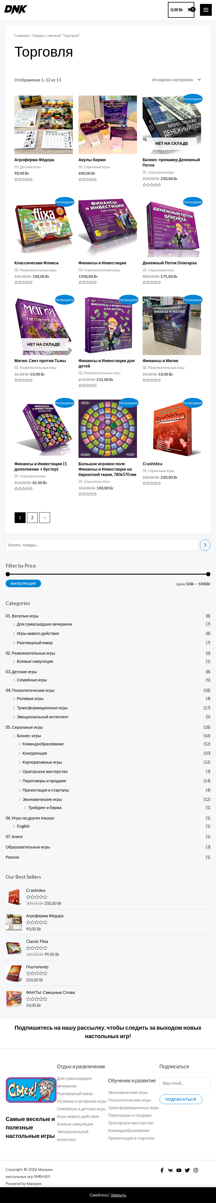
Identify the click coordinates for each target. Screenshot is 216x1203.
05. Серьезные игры (24, 727)
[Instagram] (195, 1170)
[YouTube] (178, 1170)
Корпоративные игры (42, 762)
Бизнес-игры (29, 735)
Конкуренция (34, 753)
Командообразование (43, 743)
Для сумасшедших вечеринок (44, 624)
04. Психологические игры (30, 690)
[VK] (170, 1170)
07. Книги (14, 836)
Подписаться (180, 1099)
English (23, 826)
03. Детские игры (21, 671)
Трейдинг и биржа (45, 807)
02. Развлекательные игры (30, 653)
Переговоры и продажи (44, 780)
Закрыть (118, 1195)
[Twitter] (187, 1170)
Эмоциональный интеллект (43, 716)
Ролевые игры (30, 698)
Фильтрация (23, 583)
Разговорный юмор (35, 642)
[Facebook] (162, 1170)
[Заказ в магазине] (175, 79)
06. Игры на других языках (30, 818)
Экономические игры (42, 799)
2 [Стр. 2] (32, 517)
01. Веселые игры (22, 615)
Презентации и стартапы (45, 790)
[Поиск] (205, 545)
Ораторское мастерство (45, 771)
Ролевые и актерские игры (81, 1101)
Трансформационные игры (42, 707)
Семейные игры (32, 679)
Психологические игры (129, 1100)
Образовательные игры (28, 847)
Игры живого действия (38, 633)
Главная (21, 35)
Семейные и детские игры (81, 1108)
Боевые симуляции (35, 661)
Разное (12, 857)
